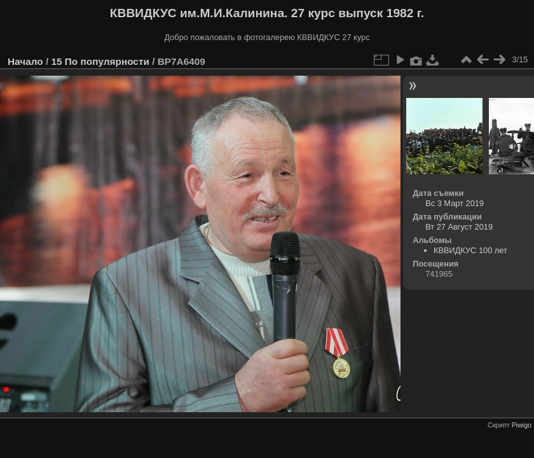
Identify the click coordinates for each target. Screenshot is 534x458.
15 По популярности (100, 61)
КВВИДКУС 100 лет (470, 250)
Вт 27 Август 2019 (459, 227)
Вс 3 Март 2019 (454, 203)
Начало (25, 61)
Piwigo (521, 425)
